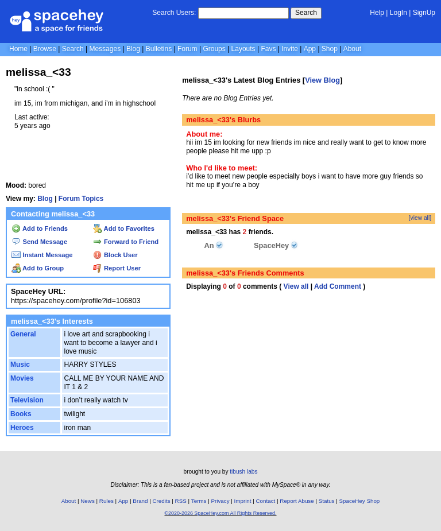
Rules (106, 501)
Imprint (243, 501)
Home (18, 49)
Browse (44, 49)
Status (327, 501)
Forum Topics (81, 199)
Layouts (243, 49)
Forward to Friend (125, 241)
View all (296, 286)
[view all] (420, 218)
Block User (115, 254)
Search (306, 13)
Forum (187, 49)
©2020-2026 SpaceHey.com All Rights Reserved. (220, 513)
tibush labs (243, 471)
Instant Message (41, 254)
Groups (214, 49)
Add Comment (337, 286)
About (352, 49)
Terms (199, 501)
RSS (181, 501)
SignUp (424, 13)
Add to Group (37, 268)
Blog (133, 49)
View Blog (322, 80)
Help (377, 13)
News (87, 501)
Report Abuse (297, 501)
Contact (266, 501)
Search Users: (174, 13)
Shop (330, 49)
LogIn (398, 13)
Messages (105, 49)
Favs (268, 49)
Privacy (220, 501)
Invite (289, 49)
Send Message (39, 241)
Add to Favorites (123, 228)
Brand (140, 501)
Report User (117, 268)
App (310, 49)
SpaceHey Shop (359, 501)
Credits (162, 501)
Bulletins (159, 49)
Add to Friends (39, 228)
